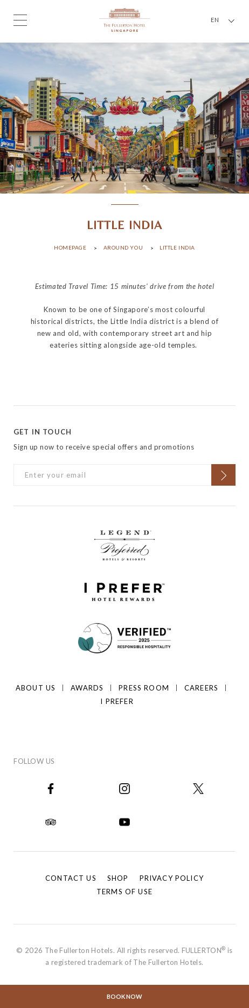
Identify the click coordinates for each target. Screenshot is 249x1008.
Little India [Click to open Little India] (177, 247)
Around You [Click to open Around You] (123, 247)
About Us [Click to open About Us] (36, 687)
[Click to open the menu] (20, 20)
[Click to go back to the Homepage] (124, 19)
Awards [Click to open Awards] (87, 687)
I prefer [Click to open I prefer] (116, 701)
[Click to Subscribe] (223, 475)
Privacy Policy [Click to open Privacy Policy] (172, 878)
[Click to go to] (124, 636)
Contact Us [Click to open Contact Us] (70, 878)
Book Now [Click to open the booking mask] (124, 996)
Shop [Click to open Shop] (118, 878)
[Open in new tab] (50, 788)
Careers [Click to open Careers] (201, 687)
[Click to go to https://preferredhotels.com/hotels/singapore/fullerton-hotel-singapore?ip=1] (124, 544)
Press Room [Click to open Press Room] (144, 687)
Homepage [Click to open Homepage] (70, 247)
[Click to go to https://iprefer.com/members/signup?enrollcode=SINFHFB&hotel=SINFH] (124, 590)
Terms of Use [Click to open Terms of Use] (124, 891)
